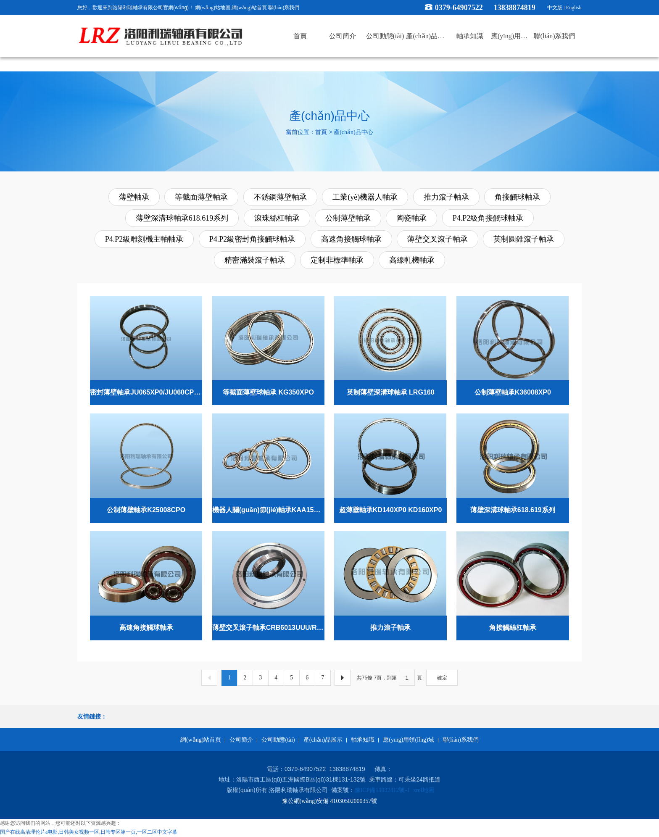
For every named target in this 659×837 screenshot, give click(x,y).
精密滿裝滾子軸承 (254, 260)
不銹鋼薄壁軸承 (280, 197)
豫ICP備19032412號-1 (382, 790)
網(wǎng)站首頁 (249, 8)
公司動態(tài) (278, 740)
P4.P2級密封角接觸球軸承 (252, 239)
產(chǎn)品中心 (353, 132)
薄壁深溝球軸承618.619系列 (182, 218)
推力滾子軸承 (446, 197)
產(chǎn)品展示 (323, 740)
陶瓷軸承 (411, 218)
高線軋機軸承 (412, 260)
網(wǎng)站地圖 (212, 8)
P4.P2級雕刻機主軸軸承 (144, 239)
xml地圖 (423, 790)
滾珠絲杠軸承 (277, 218)
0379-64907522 (459, 7)
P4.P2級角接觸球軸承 (488, 218)
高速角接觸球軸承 (351, 239)
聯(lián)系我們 (283, 8)
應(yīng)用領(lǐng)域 (408, 740)
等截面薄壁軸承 (201, 197)
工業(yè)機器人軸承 (365, 197)
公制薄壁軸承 (348, 218)
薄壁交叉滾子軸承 (437, 239)
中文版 (554, 8)
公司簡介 (241, 740)
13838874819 (518, 7)
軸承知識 (362, 740)
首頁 (321, 132)
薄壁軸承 (134, 197)
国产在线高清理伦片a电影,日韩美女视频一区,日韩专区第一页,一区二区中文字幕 (88, 832)
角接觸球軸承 (517, 197)
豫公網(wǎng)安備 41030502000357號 (329, 801)
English (574, 8)
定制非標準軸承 (337, 260)
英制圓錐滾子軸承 (523, 239)
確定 (442, 678)
